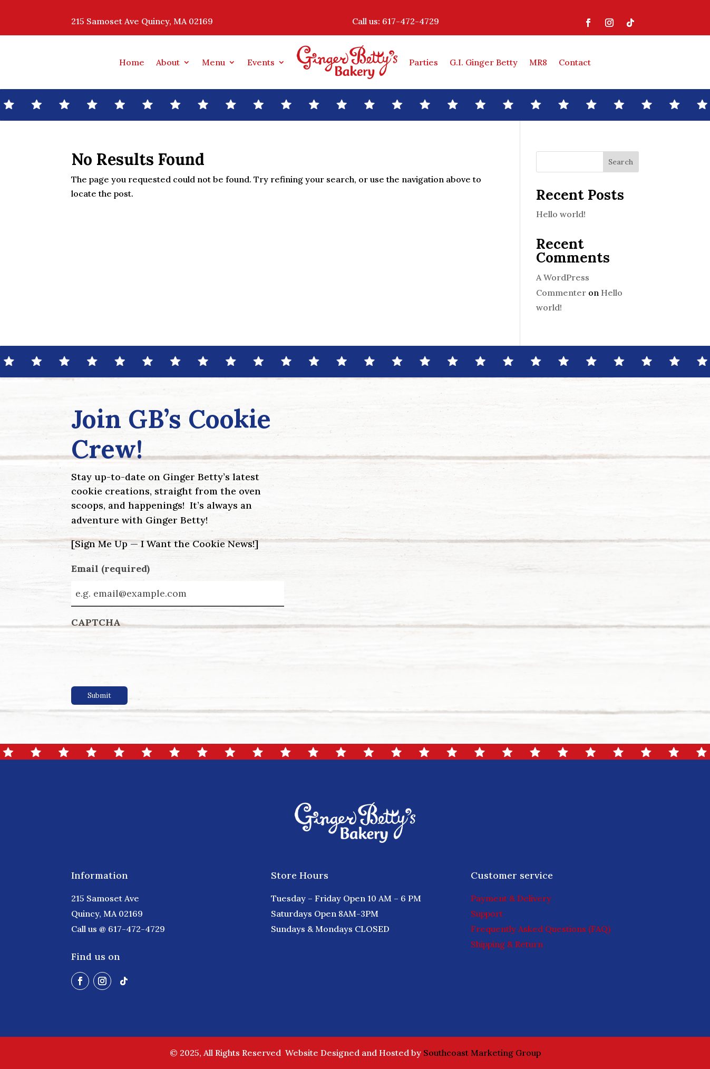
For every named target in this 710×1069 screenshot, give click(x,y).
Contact (575, 62)
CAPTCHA (96, 622)
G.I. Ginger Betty (484, 62)
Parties (423, 62)
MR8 (538, 62)
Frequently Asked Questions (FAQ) (540, 929)
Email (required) (127, 569)
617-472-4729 (410, 21)
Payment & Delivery (511, 898)
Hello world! (561, 214)
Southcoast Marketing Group (482, 1052)
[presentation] (151, 654)
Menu (213, 62)
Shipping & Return (507, 944)
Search (620, 162)
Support (487, 913)
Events (261, 62)
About (168, 62)
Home (131, 62)
